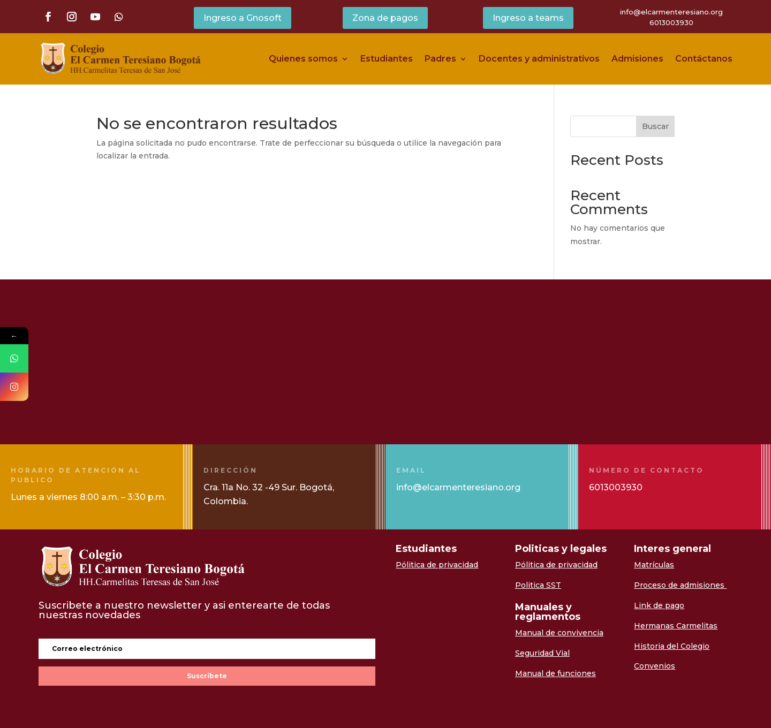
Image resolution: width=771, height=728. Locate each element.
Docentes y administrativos (539, 59)
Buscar (655, 126)
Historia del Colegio (671, 646)
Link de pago (659, 605)
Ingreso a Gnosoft (242, 18)
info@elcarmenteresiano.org (671, 11)
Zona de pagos (385, 18)
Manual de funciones (555, 673)
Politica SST (538, 585)
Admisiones (637, 59)
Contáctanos (703, 59)
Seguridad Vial (542, 653)
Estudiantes (386, 59)
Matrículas (654, 565)
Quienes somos (303, 59)
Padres (440, 59)
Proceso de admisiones (680, 585)
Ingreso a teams (528, 18)
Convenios (654, 666)
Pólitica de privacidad (437, 565)
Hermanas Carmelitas (675, 626)
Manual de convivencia (559, 633)
